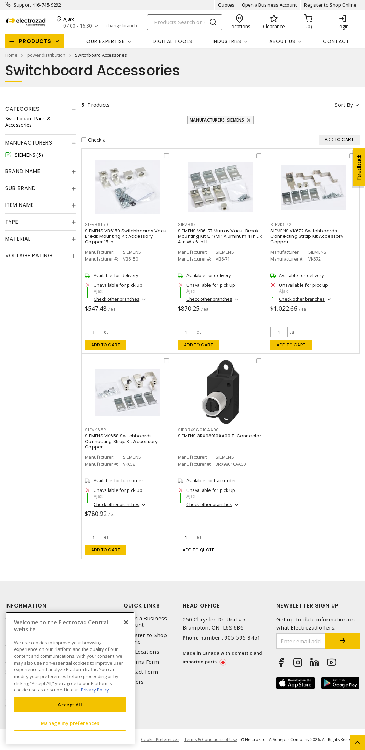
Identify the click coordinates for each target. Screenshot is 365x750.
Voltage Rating (28, 255)
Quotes (226, 5)
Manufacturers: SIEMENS (217, 120)
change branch (121, 26)
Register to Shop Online (330, 5)
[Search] (184, 22)
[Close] (125, 622)
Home (11, 55)
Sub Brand (20, 188)
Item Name (19, 205)
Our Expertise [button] (105, 41)
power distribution (46, 55)
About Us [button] (282, 41)
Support (22, 5)
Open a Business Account (269, 5)
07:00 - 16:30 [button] (77, 26)
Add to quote (198, 550)
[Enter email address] (301, 641)
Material (18, 238)
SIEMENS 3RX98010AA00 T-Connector (219, 436)
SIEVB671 (188, 225)
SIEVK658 (96, 430)
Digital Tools (172, 41)
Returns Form (141, 661)
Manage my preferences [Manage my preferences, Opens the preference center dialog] (70, 723)
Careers (134, 681)
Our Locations (141, 651)
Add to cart (105, 345)
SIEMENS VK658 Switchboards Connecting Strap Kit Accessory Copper (121, 441)
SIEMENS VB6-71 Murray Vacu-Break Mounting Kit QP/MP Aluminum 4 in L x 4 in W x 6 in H (220, 236)
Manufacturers (28, 142)
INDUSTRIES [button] (227, 41)
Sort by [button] (344, 104)
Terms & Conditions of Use (210, 739)
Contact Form (141, 671)
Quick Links (142, 605)
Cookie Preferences (160, 740)
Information (25, 605)
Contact (336, 41)
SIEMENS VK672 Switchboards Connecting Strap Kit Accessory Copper (306, 236)
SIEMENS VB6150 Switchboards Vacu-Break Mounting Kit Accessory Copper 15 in (127, 236)
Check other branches (116, 299)
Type (11, 221)
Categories (22, 109)
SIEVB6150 (96, 225)
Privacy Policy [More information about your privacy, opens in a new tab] (95, 690)
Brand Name (22, 171)
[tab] (40, 109)
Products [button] (35, 41)
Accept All (70, 704)
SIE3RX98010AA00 (198, 430)
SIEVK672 (280, 225)
